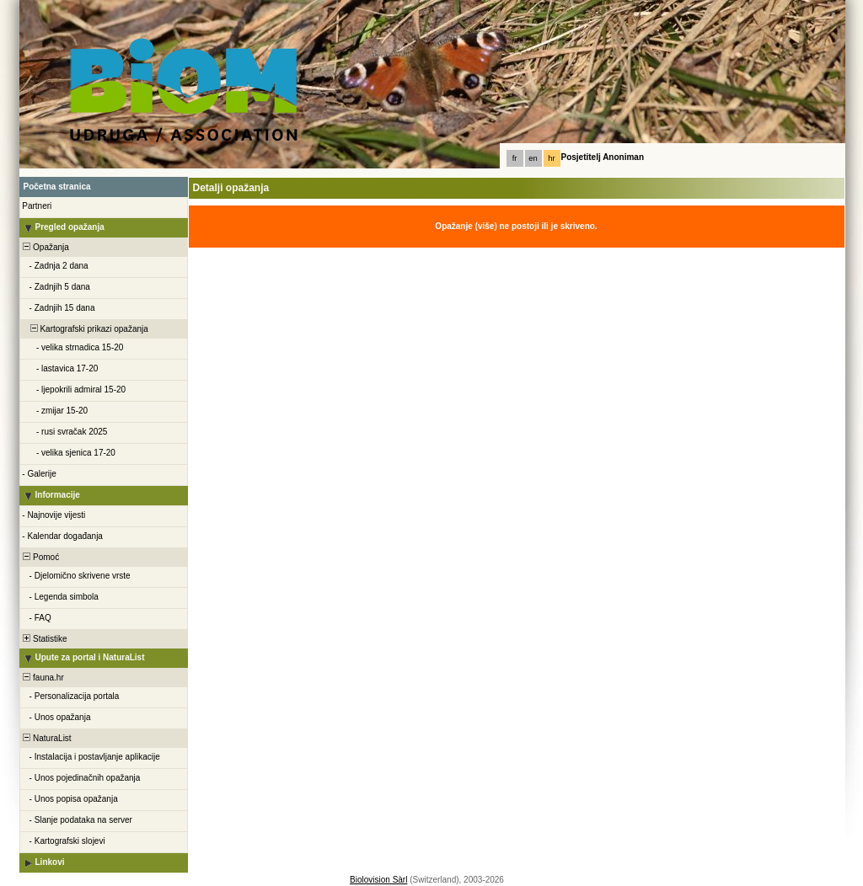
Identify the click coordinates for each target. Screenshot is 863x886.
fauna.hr (42, 677)
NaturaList (46, 738)
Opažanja (45, 247)
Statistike (44, 638)
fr (514, 158)
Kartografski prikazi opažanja (84, 329)
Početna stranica (57, 186)
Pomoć (40, 557)
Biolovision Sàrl (378, 879)
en (532, 158)
